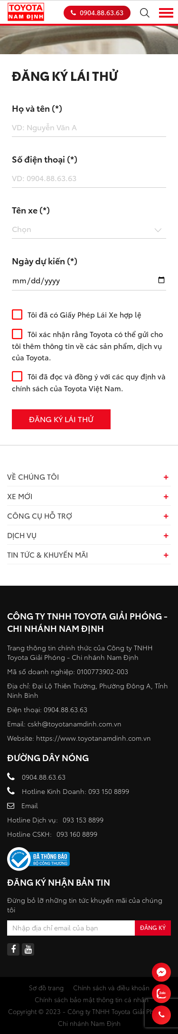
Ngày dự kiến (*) (44, 260)
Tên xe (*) (31, 209)
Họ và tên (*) (37, 108)
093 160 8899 (76, 834)
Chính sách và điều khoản (111, 987)
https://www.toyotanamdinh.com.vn (93, 738)
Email (29, 805)
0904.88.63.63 (97, 12)
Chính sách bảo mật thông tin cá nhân (92, 999)
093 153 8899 (83, 819)
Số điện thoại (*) (44, 159)
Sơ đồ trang (46, 987)
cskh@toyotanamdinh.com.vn (75, 723)
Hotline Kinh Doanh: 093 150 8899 (75, 791)
